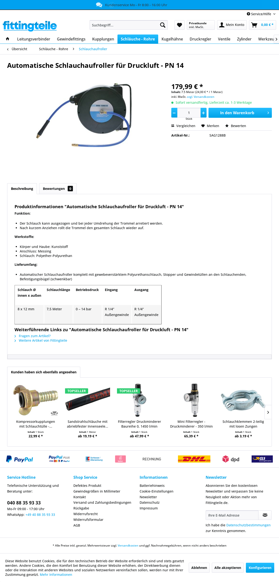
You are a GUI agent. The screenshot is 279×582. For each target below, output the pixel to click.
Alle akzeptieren (227, 567)
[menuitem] (129, 25)
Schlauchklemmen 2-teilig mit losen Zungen (243, 424)
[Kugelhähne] (172, 39)
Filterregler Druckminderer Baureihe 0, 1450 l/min (139, 424)
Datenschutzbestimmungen (248, 525)
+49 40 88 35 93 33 (40, 514)
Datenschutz (150, 502)
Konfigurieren (260, 567)
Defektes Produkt (87, 485)
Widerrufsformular (88, 519)
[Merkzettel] (179, 25)
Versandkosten (128, 545)
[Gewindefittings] (71, 39)
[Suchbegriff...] (129, 25)
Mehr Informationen (56, 574)
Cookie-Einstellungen (156, 491)
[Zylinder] (244, 39)
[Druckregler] (200, 39)
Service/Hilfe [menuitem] (259, 14)
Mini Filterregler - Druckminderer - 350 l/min (191, 424)
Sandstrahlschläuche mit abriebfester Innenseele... (87, 424)
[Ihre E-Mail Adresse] (232, 515)
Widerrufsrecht (85, 514)
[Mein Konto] (232, 25)
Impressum (149, 508)
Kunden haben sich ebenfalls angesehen (43, 372)
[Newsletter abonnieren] (265, 515)
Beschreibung (22, 188)
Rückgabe (81, 508)
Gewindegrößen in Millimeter (96, 491)
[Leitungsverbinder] (34, 39)
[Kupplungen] (103, 39)
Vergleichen (183, 125)
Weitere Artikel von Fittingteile (41, 340)
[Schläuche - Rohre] (137, 39)
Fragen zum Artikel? (33, 336)
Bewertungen (58, 188)
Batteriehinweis (152, 485)
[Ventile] (224, 39)
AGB (76, 525)
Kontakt (79, 497)
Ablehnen (199, 567)
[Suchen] (163, 25)
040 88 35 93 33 (24, 503)
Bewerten (235, 125)
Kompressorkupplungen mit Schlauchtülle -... (35, 424)
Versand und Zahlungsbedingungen (102, 502)
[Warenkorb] (262, 25)
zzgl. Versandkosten (200, 97)
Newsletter (148, 497)
